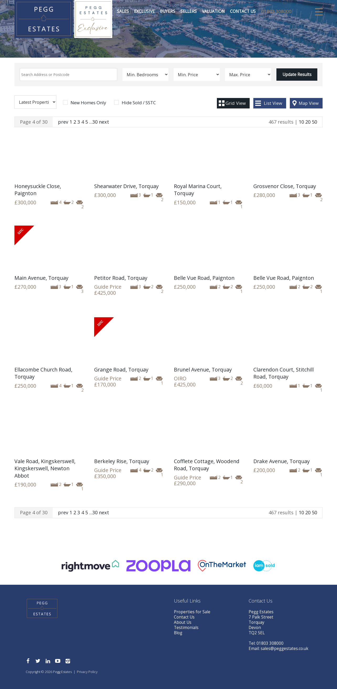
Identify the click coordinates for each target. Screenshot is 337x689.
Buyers (167, 11)
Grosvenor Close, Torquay (284, 186)
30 (95, 122)
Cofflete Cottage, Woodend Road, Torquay (206, 465)
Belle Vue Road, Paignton (204, 277)
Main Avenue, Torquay (41, 277)
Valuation (213, 11)
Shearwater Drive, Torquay (126, 186)
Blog (178, 633)
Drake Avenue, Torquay (281, 461)
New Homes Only (88, 102)
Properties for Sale (192, 612)
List (273, 103)
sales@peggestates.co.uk (284, 648)
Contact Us (242, 11)
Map (309, 103)
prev (63, 122)
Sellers (188, 11)
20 (308, 122)
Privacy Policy (87, 672)
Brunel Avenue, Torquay (203, 369)
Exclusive (144, 11)
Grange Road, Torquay (121, 369)
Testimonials (186, 627)
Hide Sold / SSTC (139, 102)
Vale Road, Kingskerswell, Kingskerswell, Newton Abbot (45, 468)
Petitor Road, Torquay (120, 277)
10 (301, 122)
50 (314, 122)
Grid (236, 103)
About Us (182, 622)
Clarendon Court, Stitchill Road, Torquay (283, 373)
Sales (123, 11)
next (104, 122)
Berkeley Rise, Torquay (121, 461)
